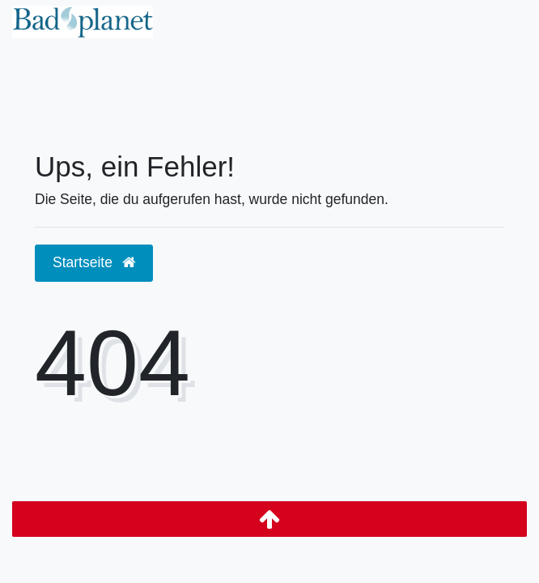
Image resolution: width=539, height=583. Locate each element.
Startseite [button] (94, 262)
